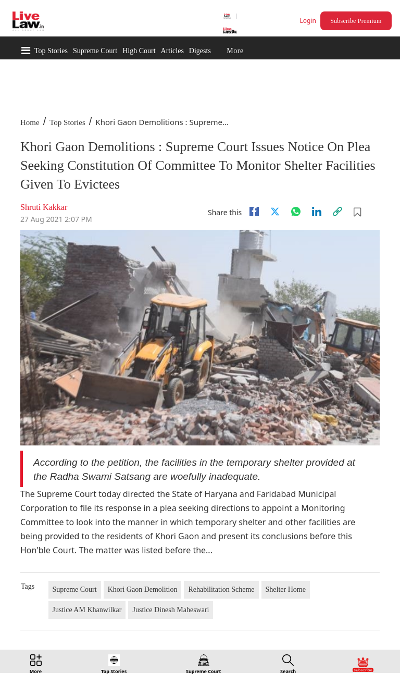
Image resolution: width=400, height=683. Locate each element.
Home (30, 122)
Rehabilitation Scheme (221, 589)
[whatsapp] (296, 211)
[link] (337, 211)
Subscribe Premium (355, 20)
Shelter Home (286, 589)
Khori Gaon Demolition (143, 589)
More (235, 51)
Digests (200, 51)
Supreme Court (95, 51)
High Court (138, 51)
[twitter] (275, 211)
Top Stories (51, 51)
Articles (172, 51)
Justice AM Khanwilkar (87, 610)
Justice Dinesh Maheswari (170, 610)
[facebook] (254, 211)
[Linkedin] (316, 211)
